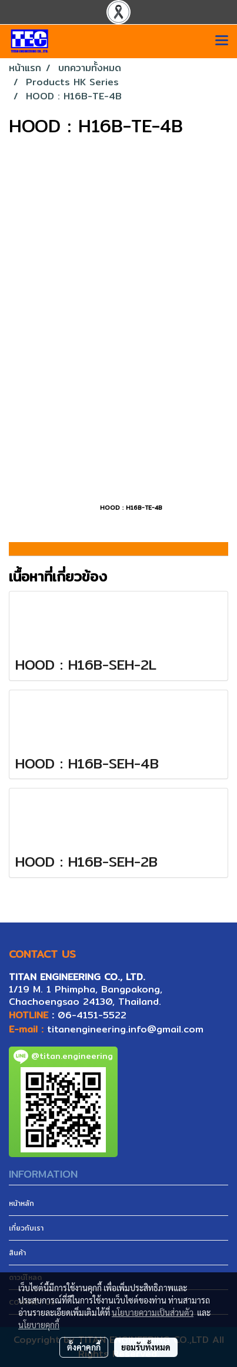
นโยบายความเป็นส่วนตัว (152, 1312)
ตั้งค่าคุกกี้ (84, 1347)
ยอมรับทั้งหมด (146, 1347)
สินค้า (17, 1252)
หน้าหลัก (21, 1203)
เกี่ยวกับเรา (26, 1228)
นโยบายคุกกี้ (38, 1324)
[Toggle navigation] (222, 41)
